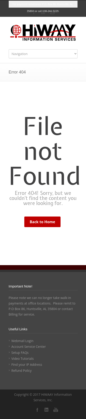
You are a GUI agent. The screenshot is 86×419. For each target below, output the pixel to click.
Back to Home (42, 221)
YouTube (52, 12)
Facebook (34, 12)
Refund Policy (21, 370)
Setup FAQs (20, 352)
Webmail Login (22, 341)
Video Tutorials (22, 358)
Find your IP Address (26, 364)
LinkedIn (43, 12)
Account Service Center (28, 346)
